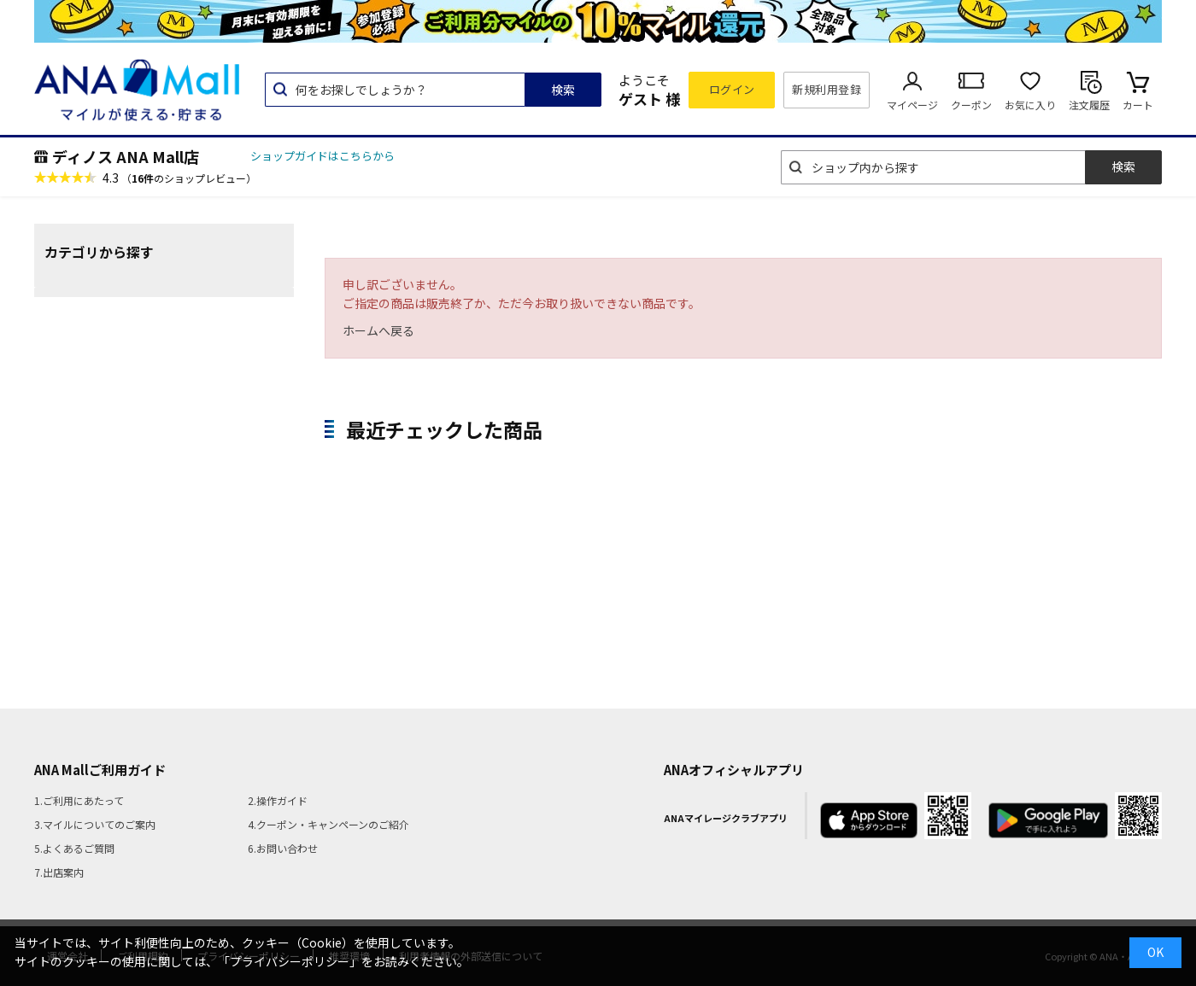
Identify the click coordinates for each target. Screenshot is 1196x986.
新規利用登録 (826, 89)
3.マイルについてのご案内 (94, 824)
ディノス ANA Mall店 (125, 156)
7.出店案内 (59, 872)
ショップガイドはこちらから (322, 156)
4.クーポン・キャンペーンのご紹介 (328, 824)
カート (1138, 104)
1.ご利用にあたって (79, 800)
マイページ (912, 104)
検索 (563, 89)
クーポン (971, 104)
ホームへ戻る (378, 330)
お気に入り (1030, 104)
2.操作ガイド (278, 800)
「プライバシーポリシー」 (289, 961)
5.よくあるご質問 (74, 848)
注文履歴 (1089, 104)
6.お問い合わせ (283, 848)
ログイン (732, 89)
